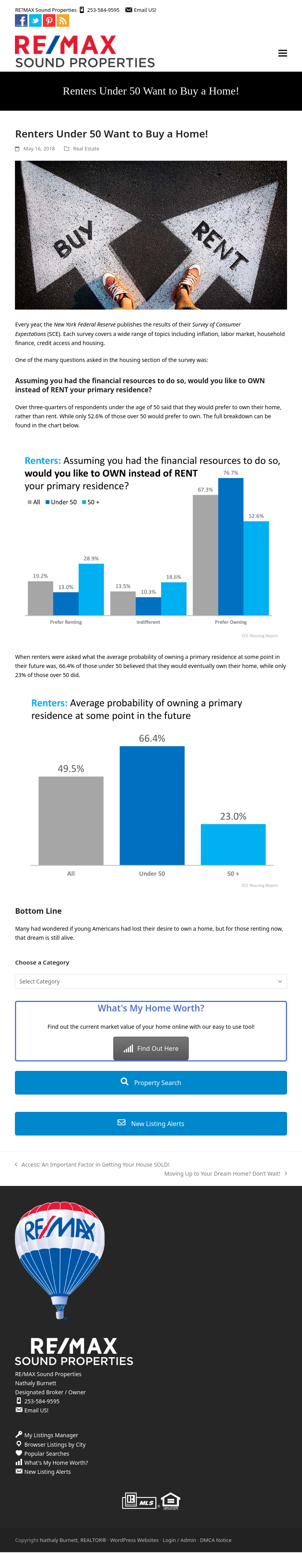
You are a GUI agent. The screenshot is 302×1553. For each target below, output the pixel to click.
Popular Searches (46, 1454)
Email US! (145, 9)
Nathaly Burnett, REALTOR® (73, 1540)
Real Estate (86, 148)
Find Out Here (151, 1049)
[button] (282, 53)
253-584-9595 (103, 9)
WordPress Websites (134, 1540)
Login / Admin (179, 1540)
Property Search (151, 1083)
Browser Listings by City (55, 1445)
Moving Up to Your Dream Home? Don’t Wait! (225, 1174)
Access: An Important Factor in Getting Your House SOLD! (92, 1165)
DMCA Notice (216, 1540)
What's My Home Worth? (56, 1463)
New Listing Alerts (151, 1124)
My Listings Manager (51, 1436)
